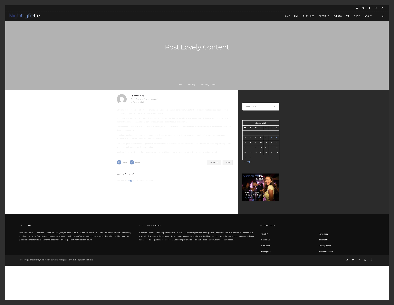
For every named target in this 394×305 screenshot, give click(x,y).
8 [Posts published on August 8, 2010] (276, 137)
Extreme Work (138, 102)
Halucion (89, 259)
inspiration (214, 162)
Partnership (323, 234)
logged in (132, 180)
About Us (265, 234)
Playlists (308, 16)
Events (338, 16)
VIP (348, 16)
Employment (266, 252)
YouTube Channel (326, 252)
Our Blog (191, 84)
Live (296, 16)
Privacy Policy (325, 246)
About (368, 16)
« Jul (244, 161)
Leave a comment (151, 99)
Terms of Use (324, 240)
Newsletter (265, 246)
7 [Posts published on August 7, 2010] (271, 137)
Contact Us (265, 240)
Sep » (249, 161)
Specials (324, 16)
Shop (357, 16)
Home (287, 16)
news (228, 162)
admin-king (139, 96)
